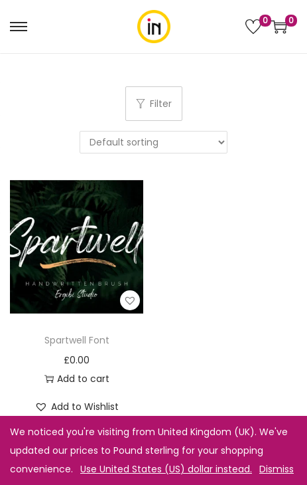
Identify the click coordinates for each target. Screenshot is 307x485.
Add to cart (76, 378)
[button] (130, 300)
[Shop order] (153, 142)
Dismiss (276, 469)
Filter (154, 103)
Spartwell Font (76, 340)
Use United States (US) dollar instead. (166, 469)
